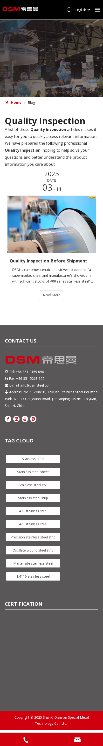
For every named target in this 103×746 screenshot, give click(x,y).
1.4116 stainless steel (33, 576)
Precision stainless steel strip (33, 537)
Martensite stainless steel (33, 563)
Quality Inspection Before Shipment (48, 261)
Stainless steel (33, 458)
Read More (51, 295)
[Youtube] (25, 418)
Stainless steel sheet (33, 472)
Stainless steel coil (33, 485)
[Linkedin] (16, 418)
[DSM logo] (41, 359)
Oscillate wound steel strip (33, 550)
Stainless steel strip (33, 498)
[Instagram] (33, 418)
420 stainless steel (33, 524)
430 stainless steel (33, 511)
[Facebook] (8, 418)
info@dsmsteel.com (36, 385)
